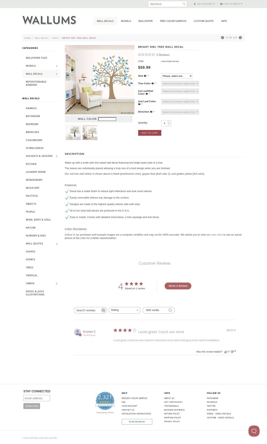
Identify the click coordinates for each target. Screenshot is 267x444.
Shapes (30, 251)
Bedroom (32, 124)
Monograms (34, 179)
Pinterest (212, 409)
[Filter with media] (159, 310)
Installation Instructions (136, 413)
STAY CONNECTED (36, 391)
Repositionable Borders (36, 83)
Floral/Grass (35, 148)
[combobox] (125, 310)
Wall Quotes (34, 243)
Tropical (32, 275)
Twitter (211, 406)
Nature (31, 227)
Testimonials (171, 406)
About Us (169, 398)
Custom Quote (204, 21)
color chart (217, 234)
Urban (30, 283)
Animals (31, 108)
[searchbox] (87, 310)
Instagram (212, 398)
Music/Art (32, 187)
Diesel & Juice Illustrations (35, 293)
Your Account (129, 406)
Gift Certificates (173, 402)
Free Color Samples (173, 21)
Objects (31, 203)
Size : (142, 75)
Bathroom (33, 116)
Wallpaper (146, 21)
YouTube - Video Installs (220, 417)
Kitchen (31, 164)
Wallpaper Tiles (36, 57)
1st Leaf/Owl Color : (145, 92)
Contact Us (128, 409)
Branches (32, 132)
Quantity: (143, 122)
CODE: (141, 61)
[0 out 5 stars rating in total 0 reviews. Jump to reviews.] (154, 54)
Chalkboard (34, 140)
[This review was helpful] (226, 351)
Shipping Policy (172, 417)
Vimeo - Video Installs (219, 413)
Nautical (32, 195)
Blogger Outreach (174, 409)
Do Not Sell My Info (137, 422)
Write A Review (178, 286)
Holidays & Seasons (39, 156)
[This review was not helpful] (232, 351)
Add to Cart (149, 132)
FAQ (124, 402)
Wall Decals (105, 21)
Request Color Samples (134, 398)
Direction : (145, 111)
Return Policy (172, 413)
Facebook (212, 402)
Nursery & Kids (36, 235)
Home (27, 38)
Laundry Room (36, 171)
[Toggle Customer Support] (254, 431)
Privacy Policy (172, 421)
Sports (30, 259)
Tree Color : (146, 83)
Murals (126, 21)
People (30, 211)
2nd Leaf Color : (147, 103)
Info (224, 21)
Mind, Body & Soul (38, 219)
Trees (55, 38)
